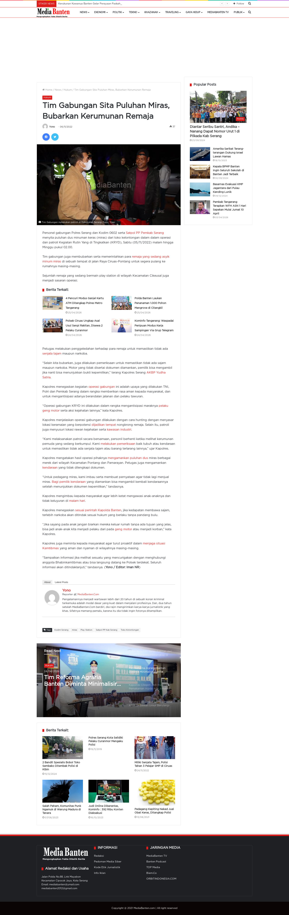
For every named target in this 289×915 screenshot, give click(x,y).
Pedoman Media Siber (107, 862)
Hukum (68, 90)
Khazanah (151, 12)
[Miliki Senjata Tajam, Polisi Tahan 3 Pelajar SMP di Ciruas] (155, 747)
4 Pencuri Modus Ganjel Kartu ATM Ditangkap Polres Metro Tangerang (85, 303)
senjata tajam (51, 353)
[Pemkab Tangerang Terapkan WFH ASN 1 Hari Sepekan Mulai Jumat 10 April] (200, 207)
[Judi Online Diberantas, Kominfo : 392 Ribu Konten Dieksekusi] (108, 791)
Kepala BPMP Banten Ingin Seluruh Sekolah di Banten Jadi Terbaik (228, 171)
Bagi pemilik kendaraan (69, 482)
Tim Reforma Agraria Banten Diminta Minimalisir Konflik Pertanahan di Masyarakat (80, 681)
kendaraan (50, 467)
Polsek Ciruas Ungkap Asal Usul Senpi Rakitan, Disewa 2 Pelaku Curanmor (84, 326)
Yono (52, 127)
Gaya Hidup (193, 12)
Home (47, 90)
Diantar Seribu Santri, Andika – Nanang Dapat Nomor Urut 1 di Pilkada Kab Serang (215, 131)
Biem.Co (151, 873)
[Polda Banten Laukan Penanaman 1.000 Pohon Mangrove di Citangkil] (122, 303)
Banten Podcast (156, 862)
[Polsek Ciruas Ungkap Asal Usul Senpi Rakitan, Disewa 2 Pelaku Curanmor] (53, 325)
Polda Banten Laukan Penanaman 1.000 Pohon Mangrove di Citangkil (150, 303)
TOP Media (153, 867)
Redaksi (99, 856)
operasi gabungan (101, 387)
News (83, 12)
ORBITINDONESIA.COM (161, 879)
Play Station (86, 630)
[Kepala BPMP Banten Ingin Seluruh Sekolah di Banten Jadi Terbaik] (200, 172)
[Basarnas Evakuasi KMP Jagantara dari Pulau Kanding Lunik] (200, 189)
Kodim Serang (61, 630)
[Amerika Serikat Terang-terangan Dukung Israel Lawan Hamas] (200, 154)
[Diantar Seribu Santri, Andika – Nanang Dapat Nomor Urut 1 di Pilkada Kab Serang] (218, 107)
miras (74, 630)
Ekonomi (99, 12)
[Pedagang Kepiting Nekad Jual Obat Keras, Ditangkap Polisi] (155, 793)
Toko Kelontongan (130, 630)
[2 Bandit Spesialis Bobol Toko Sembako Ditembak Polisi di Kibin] (62, 747)
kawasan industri (119, 429)
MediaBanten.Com (88, 595)
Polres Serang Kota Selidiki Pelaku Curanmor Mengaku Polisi (105, 741)
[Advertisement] (144, 49)
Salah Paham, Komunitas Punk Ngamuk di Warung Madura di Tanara (61, 809)
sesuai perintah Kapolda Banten (98, 510)
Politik (117, 12)
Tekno (133, 12)
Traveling (172, 12)
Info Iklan (99, 873)
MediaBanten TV (218, 12)
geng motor (123, 529)
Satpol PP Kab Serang (106, 630)
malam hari (77, 501)
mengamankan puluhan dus (128, 458)
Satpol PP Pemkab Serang (145, 233)
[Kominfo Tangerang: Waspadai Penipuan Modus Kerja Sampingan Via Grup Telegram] (122, 325)
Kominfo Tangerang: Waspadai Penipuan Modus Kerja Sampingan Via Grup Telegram (154, 326)
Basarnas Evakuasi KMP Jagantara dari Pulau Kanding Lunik (228, 188)
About (47, 582)
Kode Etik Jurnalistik (107, 867)
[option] (109, 680)
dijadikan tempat (104, 425)
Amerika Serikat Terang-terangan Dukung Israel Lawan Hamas (228, 153)
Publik (238, 12)
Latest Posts (61, 582)
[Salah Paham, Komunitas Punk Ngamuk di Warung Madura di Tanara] (62, 791)
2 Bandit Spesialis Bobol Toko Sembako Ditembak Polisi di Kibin (61, 766)
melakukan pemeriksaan (118, 444)
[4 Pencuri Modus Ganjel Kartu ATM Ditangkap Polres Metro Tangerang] (53, 303)
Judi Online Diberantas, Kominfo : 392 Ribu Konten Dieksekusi (105, 809)
